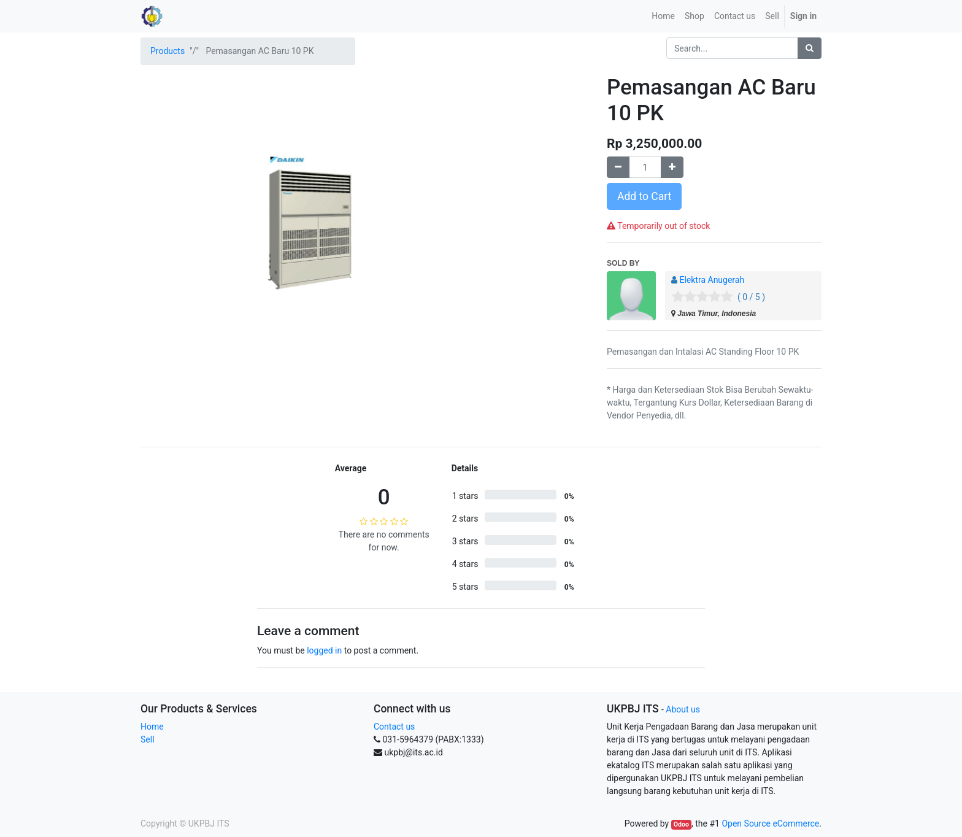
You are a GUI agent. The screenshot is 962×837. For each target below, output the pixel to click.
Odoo (681, 824)
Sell (147, 739)
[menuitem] (663, 16)
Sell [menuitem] (772, 16)
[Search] (810, 48)
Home (152, 726)
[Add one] (672, 167)
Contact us (394, 726)
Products (167, 51)
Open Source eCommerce (770, 823)
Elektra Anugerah (711, 280)
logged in (324, 650)
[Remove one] (618, 167)
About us (683, 709)
